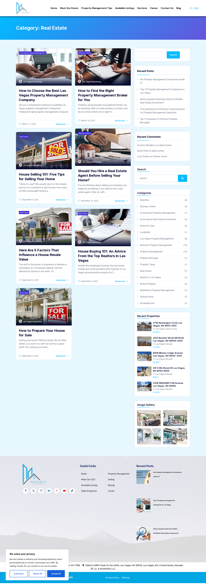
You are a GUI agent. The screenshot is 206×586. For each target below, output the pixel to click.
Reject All (37, 574)
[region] (37, 564)
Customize (19, 574)
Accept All (56, 574)
